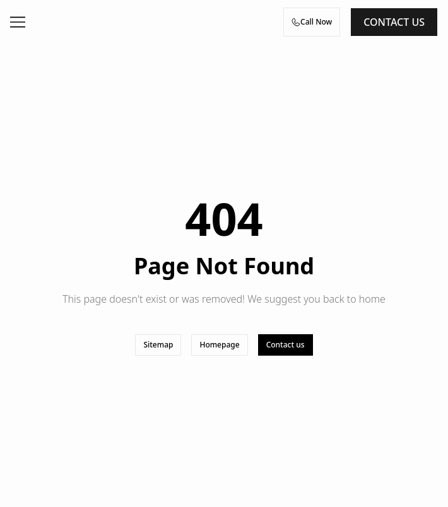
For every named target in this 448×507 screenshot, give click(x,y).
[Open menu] (17, 22)
